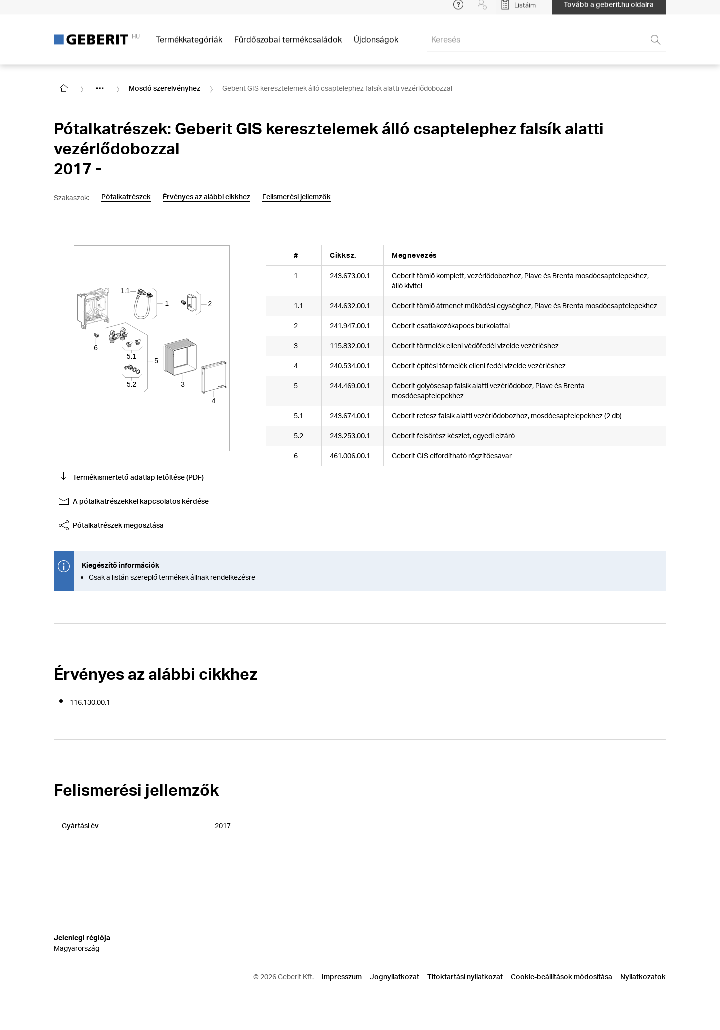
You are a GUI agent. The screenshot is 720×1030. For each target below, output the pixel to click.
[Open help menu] (458, 10)
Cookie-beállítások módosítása (561, 976)
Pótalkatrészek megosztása (111, 525)
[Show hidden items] (100, 88)
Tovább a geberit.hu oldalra (609, 10)
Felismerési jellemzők (296, 197)
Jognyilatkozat (395, 976)
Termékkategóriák (189, 45)
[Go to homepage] (64, 88)
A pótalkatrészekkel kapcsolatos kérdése (134, 501)
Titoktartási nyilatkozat (465, 976)
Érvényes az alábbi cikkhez (206, 197)
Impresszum (342, 976)
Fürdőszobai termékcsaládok (288, 45)
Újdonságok (376, 45)
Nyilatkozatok (643, 976)
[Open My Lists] (518, 10)
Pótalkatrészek (126, 197)
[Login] (482, 10)
